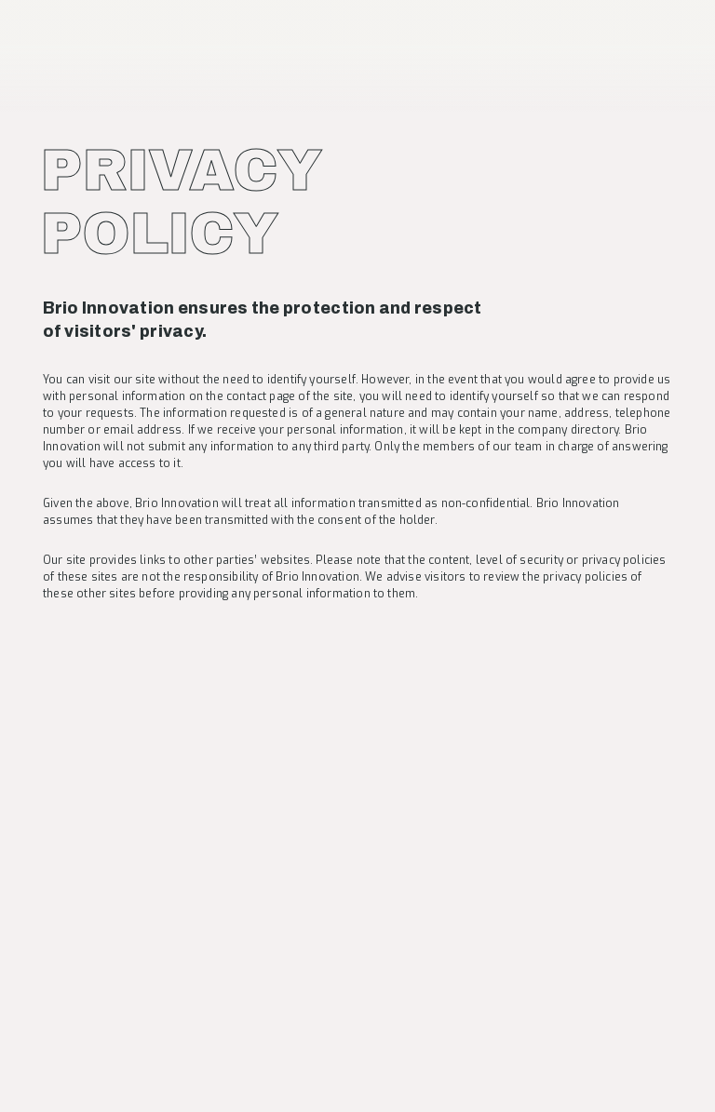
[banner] (95, 45)
